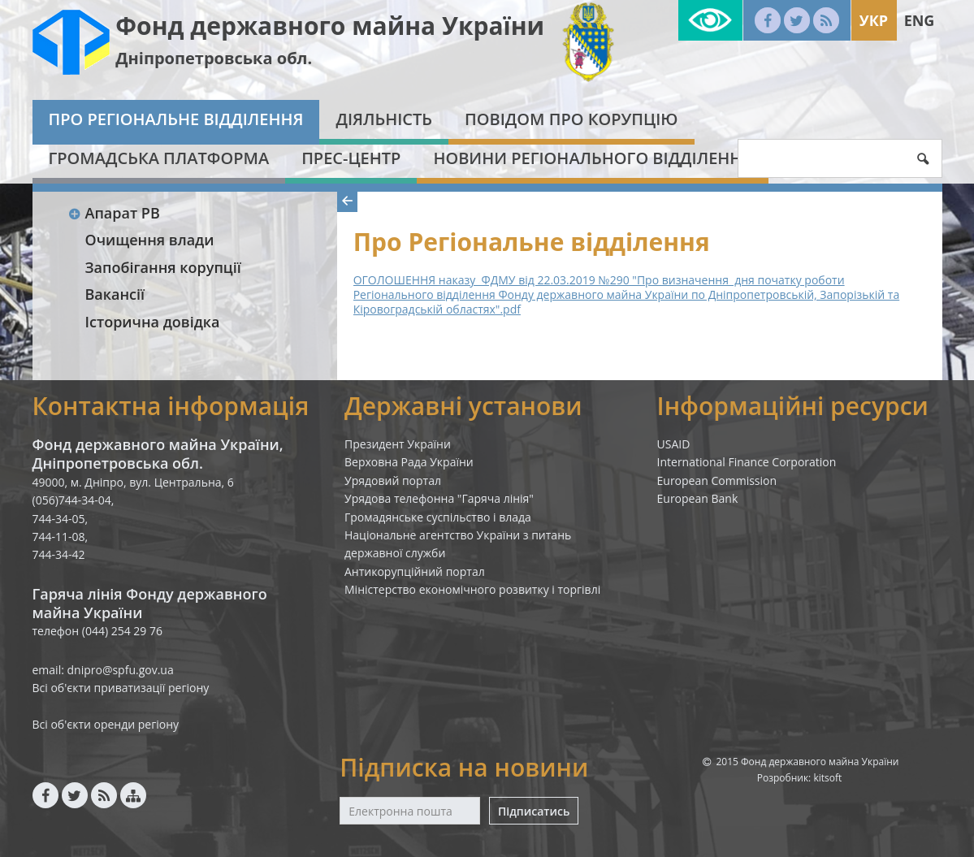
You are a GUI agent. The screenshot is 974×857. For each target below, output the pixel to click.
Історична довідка (152, 321)
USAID (673, 444)
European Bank (697, 498)
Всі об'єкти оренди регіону (106, 724)
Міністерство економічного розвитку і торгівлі (472, 589)
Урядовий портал (392, 480)
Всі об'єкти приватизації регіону (121, 687)
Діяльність (383, 119)
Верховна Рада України (409, 462)
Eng (919, 20)
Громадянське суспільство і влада (437, 517)
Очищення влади (149, 239)
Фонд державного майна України (329, 25)
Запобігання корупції (163, 267)
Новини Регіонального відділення (592, 158)
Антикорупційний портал (414, 571)
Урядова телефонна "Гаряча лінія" (439, 498)
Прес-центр (350, 158)
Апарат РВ (114, 213)
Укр (873, 20)
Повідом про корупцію (571, 119)
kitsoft (827, 778)
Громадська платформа (159, 158)
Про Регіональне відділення (176, 119)
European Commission (717, 480)
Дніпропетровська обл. (213, 58)
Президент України (397, 444)
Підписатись (533, 811)
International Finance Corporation (747, 462)
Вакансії (115, 294)
